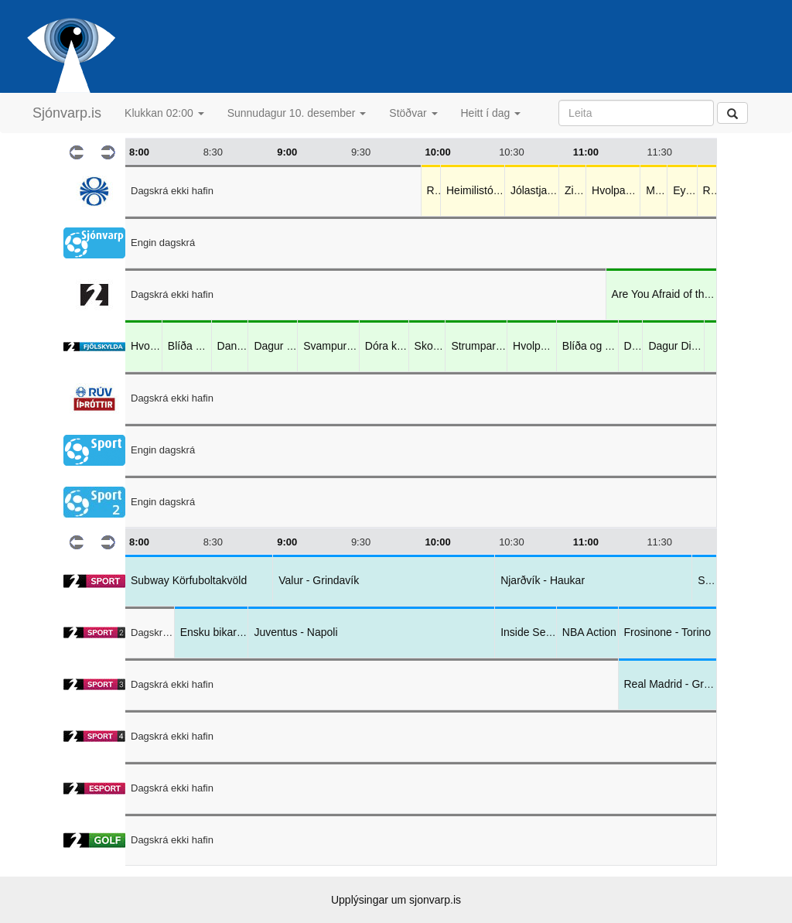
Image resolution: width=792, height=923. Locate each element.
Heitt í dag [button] (491, 113)
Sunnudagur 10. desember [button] (297, 113)
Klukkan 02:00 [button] (164, 113)
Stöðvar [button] (413, 113)
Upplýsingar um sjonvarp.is (396, 900)
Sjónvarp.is (66, 113)
